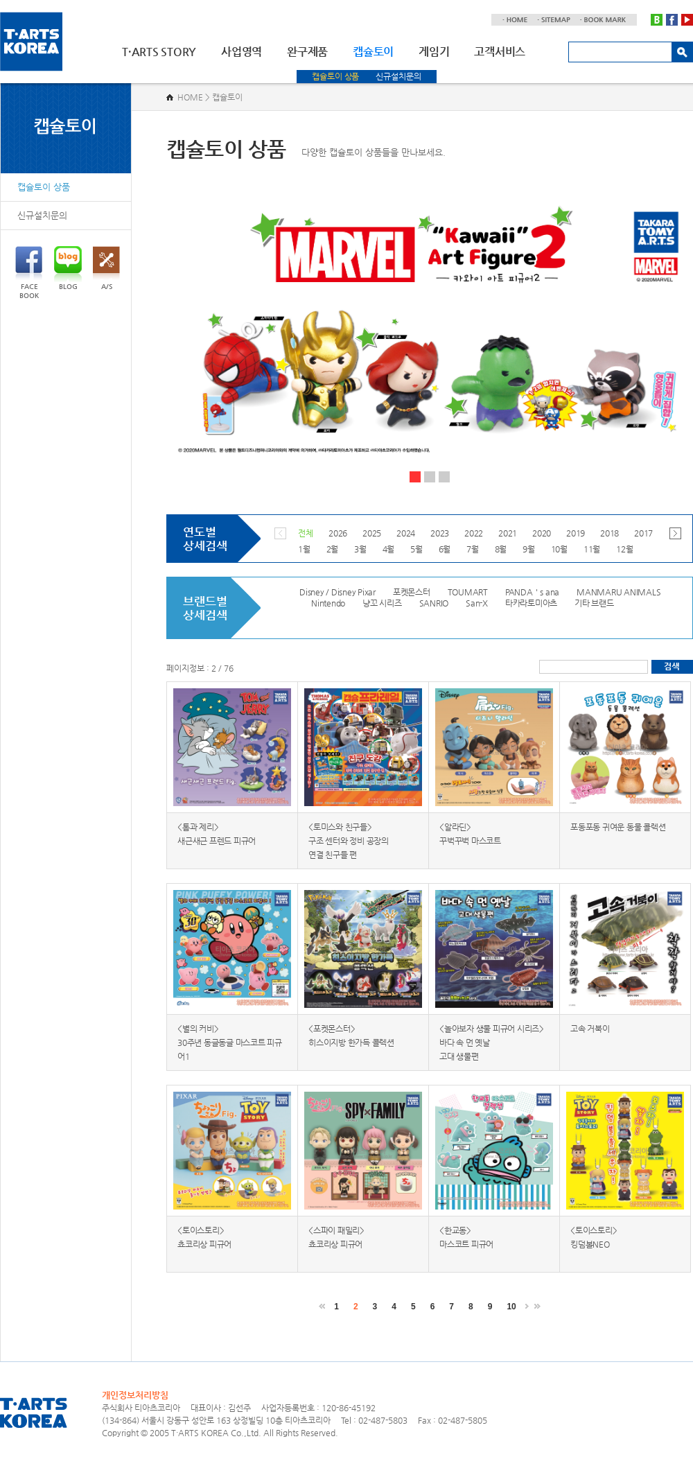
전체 (305, 533)
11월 (592, 549)
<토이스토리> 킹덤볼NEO (593, 1237)
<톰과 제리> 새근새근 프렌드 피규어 (216, 834)
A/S (106, 268)
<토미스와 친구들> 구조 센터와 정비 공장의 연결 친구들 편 (348, 840)
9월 (529, 549)
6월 (445, 549)
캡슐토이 (373, 51)
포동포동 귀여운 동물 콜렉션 (617, 827)
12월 (624, 549)
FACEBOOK (28, 272)
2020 (541, 533)
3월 (360, 549)
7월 (472, 549)
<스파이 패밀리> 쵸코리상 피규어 (336, 1237)
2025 (371, 533)
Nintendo (328, 603)
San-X (477, 603)
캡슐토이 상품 (335, 76)
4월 (389, 549)
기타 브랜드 (594, 603)
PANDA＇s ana (532, 592)
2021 (507, 533)
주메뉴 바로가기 (0, 0)
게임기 (434, 51)
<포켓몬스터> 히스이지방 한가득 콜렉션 (351, 1035)
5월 (416, 549)
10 (511, 1306)
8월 (501, 549)
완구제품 (307, 51)
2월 (332, 549)
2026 (337, 533)
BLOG (68, 268)
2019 (575, 533)
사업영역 (241, 51)
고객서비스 (499, 51)
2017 (643, 533)
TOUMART (468, 592)
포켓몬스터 (411, 592)
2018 (609, 533)
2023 (439, 533)
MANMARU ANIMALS (618, 592)
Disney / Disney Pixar (337, 592)
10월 (559, 549)
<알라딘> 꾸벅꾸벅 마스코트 (470, 834)
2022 (473, 533)
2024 (405, 533)
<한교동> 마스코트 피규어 (466, 1237)
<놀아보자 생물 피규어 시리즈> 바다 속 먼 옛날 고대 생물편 (491, 1042)
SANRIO (434, 603)
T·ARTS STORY (159, 51)
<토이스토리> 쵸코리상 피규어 (204, 1237)
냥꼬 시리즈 (382, 603)
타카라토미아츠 (531, 603)
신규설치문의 (398, 76)
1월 (304, 549)
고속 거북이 (590, 1028)
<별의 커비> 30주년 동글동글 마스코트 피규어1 (229, 1042)
